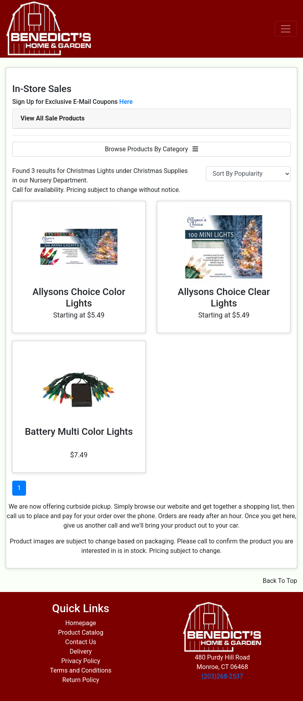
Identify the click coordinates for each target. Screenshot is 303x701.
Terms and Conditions (80, 670)
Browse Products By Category (151, 149)
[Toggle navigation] (286, 29)
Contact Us (80, 642)
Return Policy (80, 680)
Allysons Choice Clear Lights (224, 297)
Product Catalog (80, 632)
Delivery (80, 651)
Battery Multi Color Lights (79, 431)
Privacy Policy (80, 661)
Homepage (80, 623)
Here (126, 101)
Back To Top (280, 580)
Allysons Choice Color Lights (78, 297)
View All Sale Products (52, 118)
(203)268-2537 (222, 676)
